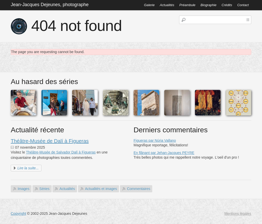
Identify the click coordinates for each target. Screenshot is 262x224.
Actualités (167, 5)
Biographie (208, 5)
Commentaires (138, 189)
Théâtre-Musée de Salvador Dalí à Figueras (60, 152)
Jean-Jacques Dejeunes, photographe (50, 4)
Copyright (18, 213)
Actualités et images (101, 189)
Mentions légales (237, 213)
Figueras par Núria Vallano (155, 140)
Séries (44, 189)
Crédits (227, 5)
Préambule (187, 5)
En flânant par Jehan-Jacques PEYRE (164, 153)
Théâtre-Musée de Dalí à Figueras (50, 141)
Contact (243, 5)
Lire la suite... (28, 168)
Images (23, 189)
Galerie (149, 5)
